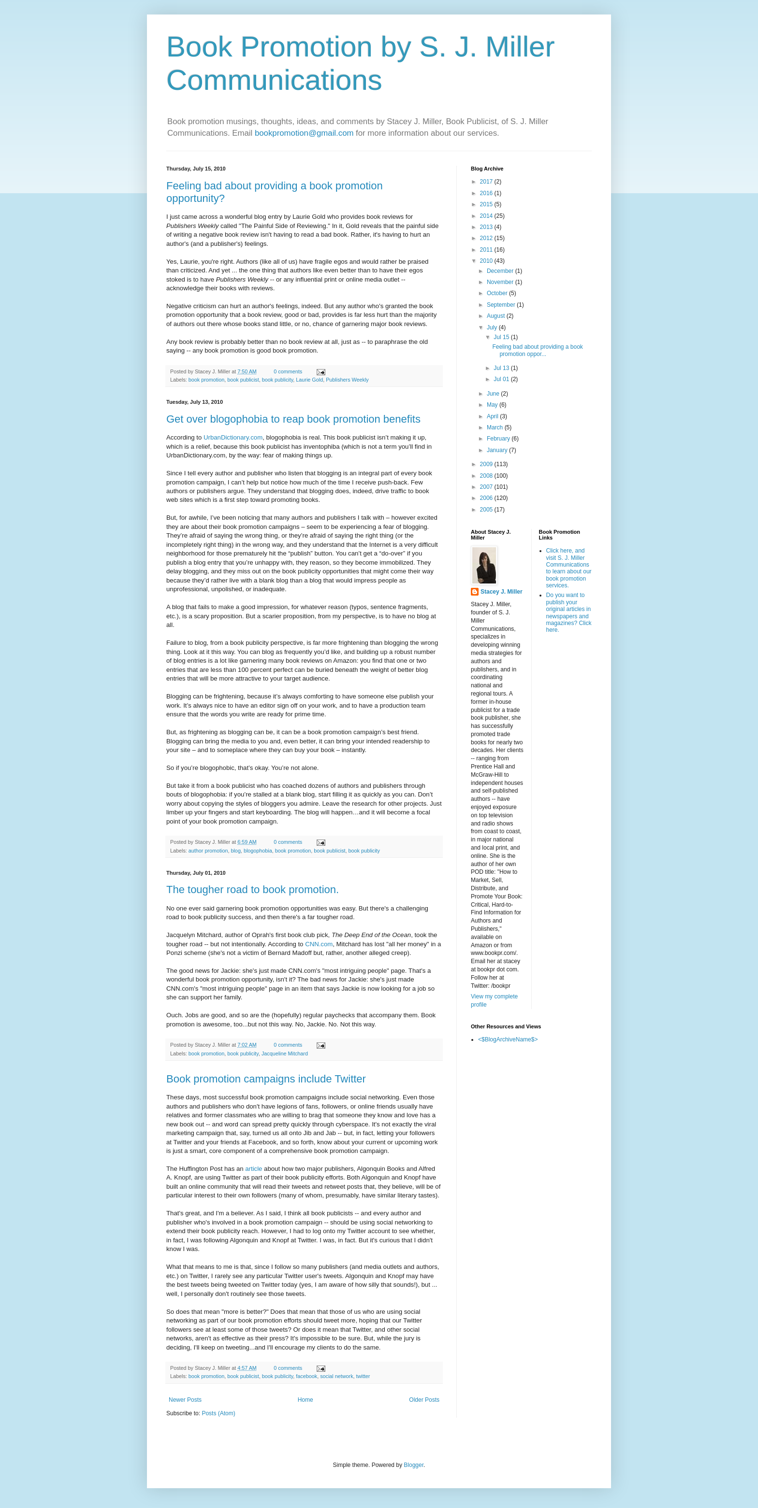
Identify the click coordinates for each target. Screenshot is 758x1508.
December (501, 271)
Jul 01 (502, 379)
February (499, 438)
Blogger (413, 1465)
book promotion (206, 380)
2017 (487, 181)
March (496, 427)
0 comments (288, 371)
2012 (487, 238)
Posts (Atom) (218, 1413)
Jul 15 (502, 337)
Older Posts (424, 1399)
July (493, 327)
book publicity (277, 380)
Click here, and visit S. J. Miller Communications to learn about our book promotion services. (569, 568)
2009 (487, 464)
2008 (487, 475)
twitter (363, 1376)
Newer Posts (185, 1399)
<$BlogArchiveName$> (508, 1039)
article (253, 1168)
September (502, 304)
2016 (487, 193)
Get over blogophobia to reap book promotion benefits (293, 419)
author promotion (208, 851)
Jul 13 (502, 368)
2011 (487, 249)
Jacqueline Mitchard (285, 1053)
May (493, 404)
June (494, 393)
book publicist (243, 380)
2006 (487, 498)
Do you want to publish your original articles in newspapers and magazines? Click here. (569, 612)
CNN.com (319, 944)
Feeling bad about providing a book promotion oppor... (537, 350)
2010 (487, 260)
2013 (487, 227)
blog (235, 851)
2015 (487, 204)
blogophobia (258, 851)
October (498, 293)
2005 (487, 509)
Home (305, 1399)
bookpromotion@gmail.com (304, 133)
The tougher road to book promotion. (252, 889)
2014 (487, 216)
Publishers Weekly (347, 380)
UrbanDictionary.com (233, 437)
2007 (487, 487)
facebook (306, 1376)
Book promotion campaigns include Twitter (266, 1079)
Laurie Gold (309, 380)
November (501, 282)
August (497, 316)
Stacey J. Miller (502, 591)
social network (336, 1376)
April (493, 416)
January (498, 450)
